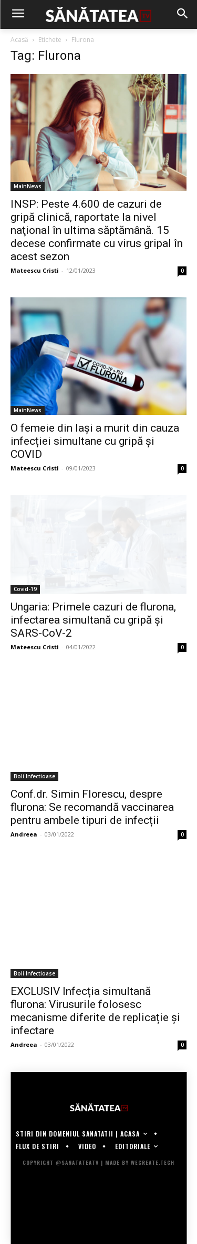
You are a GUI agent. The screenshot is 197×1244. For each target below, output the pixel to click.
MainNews (28, 186)
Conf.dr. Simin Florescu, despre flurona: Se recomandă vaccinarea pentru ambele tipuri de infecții (92, 807)
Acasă (19, 39)
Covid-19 (25, 589)
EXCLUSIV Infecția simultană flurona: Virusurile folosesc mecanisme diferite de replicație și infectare (95, 1011)
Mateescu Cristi (35, 270)
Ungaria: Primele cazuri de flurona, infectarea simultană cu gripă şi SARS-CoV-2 (93, 619)
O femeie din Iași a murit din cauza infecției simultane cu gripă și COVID (95, 441)
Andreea (24, 834)
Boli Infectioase (34, 776)
